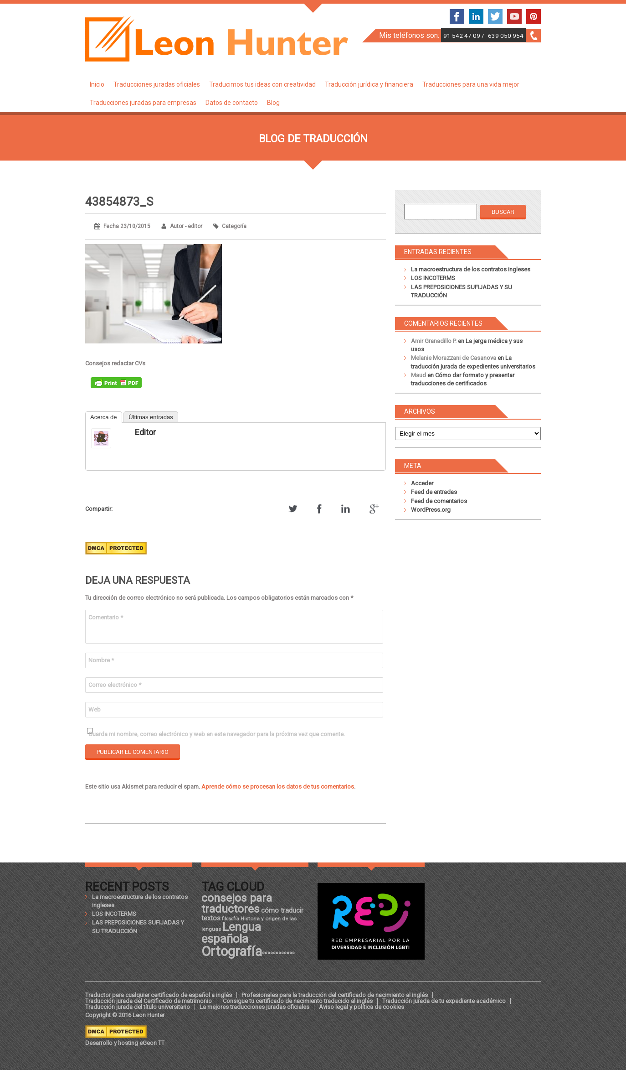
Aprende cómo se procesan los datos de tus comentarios (277, 786)
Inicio (97, 84)
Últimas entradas (150, 417)
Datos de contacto (231, 102)
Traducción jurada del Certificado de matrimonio (149, 1000)
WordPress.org (431, 509)
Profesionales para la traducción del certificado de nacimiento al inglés (334, 995)
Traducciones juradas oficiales (156, 84)
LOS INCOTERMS (433, 278)
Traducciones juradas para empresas (143, 102)
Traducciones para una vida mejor (470, 84)
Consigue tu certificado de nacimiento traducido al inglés (298, 1000)
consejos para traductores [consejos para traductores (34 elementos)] (236, 903)
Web (94, 709)
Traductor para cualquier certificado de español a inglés (158, 995)
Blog (273, 102)
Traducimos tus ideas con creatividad (262, 84)
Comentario (105, 617)
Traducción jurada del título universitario (137, 1006)
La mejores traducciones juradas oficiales (254, 1006)
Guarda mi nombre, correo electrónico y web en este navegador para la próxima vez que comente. (216, 734)
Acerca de (103, 417)
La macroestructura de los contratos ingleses (470, 269)
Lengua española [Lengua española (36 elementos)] (231, 932)
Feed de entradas (434, 491)
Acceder (422, 483)
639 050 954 (505, 35)
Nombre (101, 660)
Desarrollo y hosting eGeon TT (124, 1042)
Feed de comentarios (439, 501)
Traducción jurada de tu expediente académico (444, 1000)
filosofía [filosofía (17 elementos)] (230, 919)
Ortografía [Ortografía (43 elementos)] (231, 951)
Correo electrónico (114, 684)
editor (145, 432)
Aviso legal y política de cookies (361, 1006)
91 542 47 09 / (464, 35)
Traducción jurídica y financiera (369, 84)
